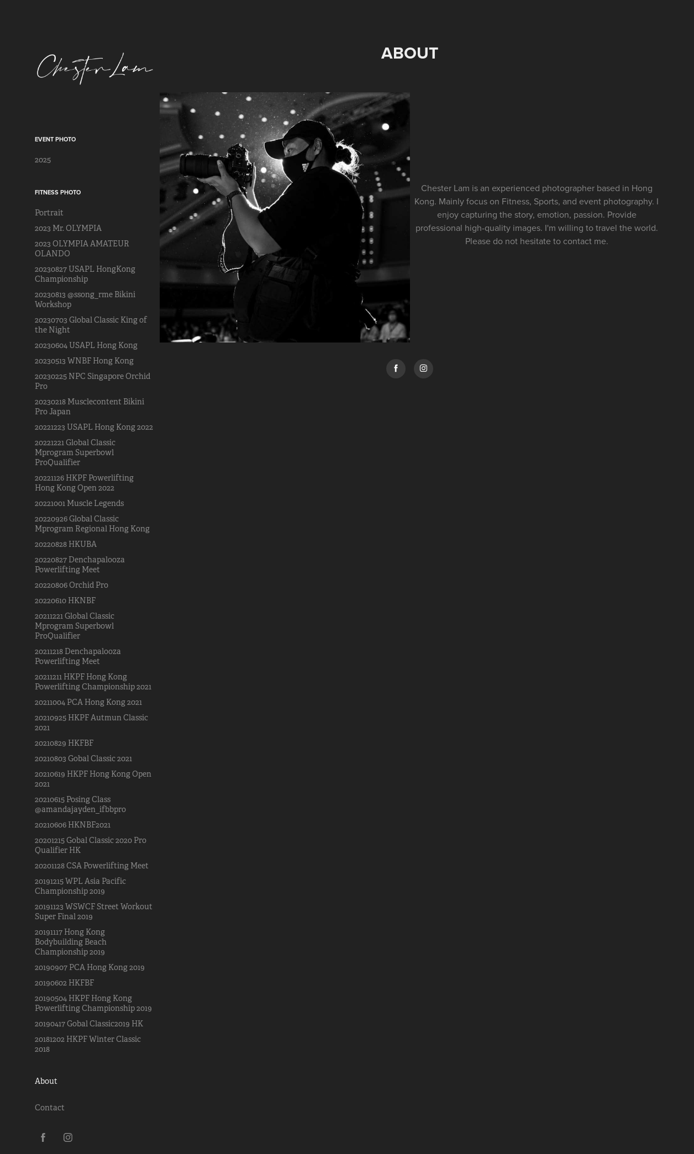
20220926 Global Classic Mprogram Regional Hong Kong (92, 524)
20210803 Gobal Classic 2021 (83, 758)
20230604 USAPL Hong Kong (86, 345)
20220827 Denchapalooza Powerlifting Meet (80, 565)
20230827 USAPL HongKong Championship (85, 274)
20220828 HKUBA (66, 544)
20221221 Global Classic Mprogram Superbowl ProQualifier (75, 452)
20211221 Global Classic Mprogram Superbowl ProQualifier (74, 626)
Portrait (49, 213)
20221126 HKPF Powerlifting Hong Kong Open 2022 (84, 483)
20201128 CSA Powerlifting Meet (92, 866)
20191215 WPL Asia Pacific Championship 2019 (80, 886)
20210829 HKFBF (64, 743)
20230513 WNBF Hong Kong (84, 361)
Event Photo (55, 139)
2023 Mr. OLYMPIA (68, 228)
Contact (50, 1108)
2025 (43, 160)
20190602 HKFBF (64, 983)
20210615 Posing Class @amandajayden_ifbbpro (80, 804)
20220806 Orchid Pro (71, 585)
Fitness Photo (58, 192)
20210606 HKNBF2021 (73, 825)
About (46, 1081)
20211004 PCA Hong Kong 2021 (88, 702)
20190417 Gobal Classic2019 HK (89, 1024)
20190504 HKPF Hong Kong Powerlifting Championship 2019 (93, 1003)
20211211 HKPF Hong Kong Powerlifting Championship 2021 (93, 682)
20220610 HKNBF (65, 600)
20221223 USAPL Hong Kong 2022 (94, 427)
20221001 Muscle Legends (79, 503)
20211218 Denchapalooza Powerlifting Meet (78, 656)
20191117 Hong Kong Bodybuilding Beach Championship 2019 (71, 942)
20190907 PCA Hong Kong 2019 (90, 967)
